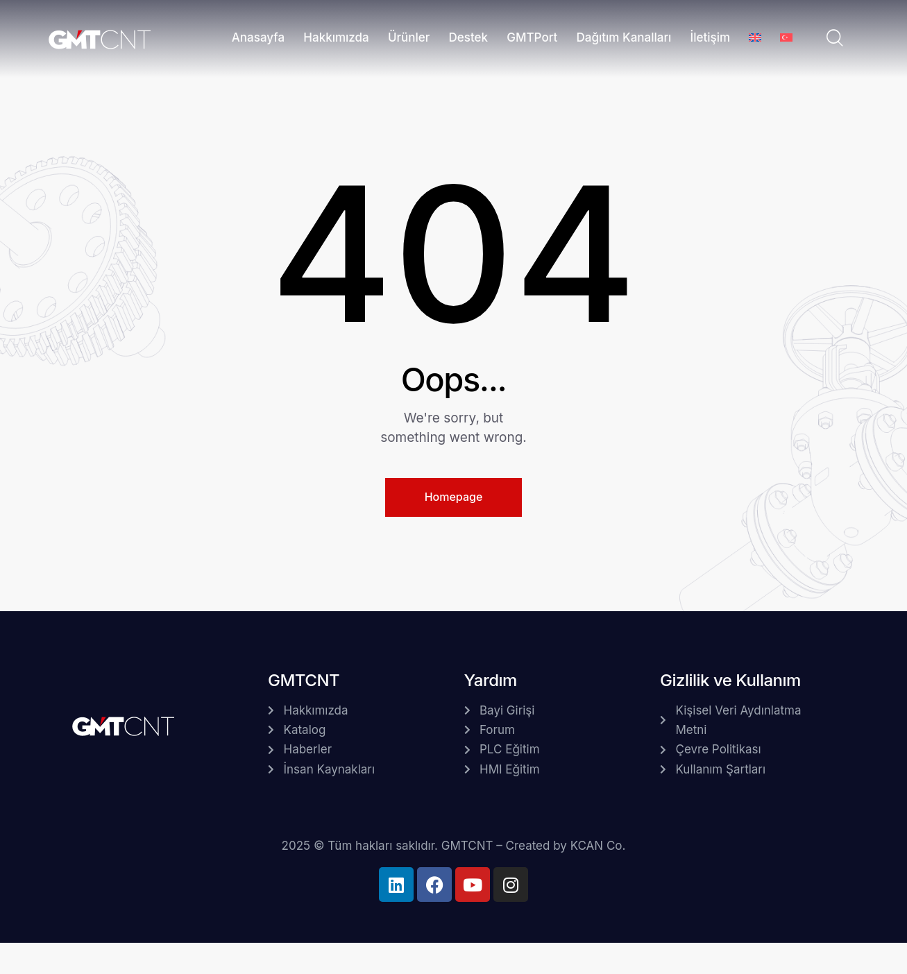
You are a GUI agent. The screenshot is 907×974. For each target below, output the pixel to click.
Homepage (454, 497)
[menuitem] (755, 39)
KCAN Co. (598, 846)
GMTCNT (467, 846)
